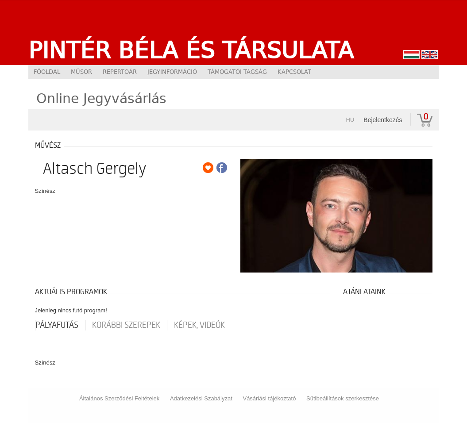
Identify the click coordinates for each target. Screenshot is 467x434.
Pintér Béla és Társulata (191, 50)
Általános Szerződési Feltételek (119, 398)
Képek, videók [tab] (199, 325)
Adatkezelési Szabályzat (201, 398)
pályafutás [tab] (56, 325)
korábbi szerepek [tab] (126, 325)
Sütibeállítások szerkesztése (342, 398)
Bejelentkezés (382, 119)
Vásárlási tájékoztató (269, 398)
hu (350, 119)
